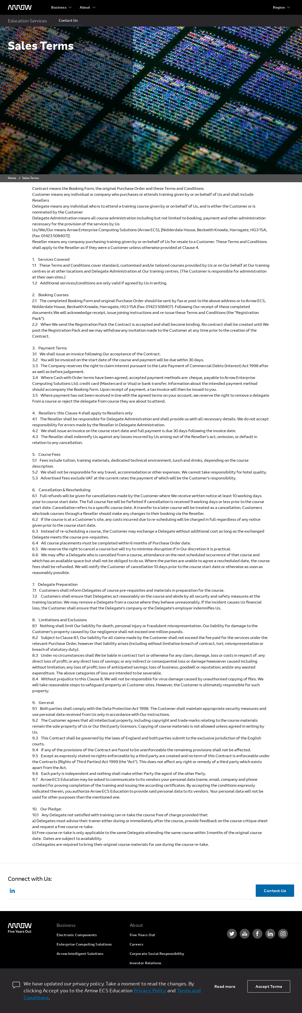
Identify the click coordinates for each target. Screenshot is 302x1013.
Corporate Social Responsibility (157, 953)
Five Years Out (142, 934)
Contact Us (68, 20)
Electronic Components (77, 934)
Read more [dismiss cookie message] (225, 986)
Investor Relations (145, 963)
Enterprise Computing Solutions (84, 944)
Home (12, 178)
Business (58, 7)
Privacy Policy (150, 990)
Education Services (27, 21)
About (85, 7)
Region (279, 7)
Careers (136, 944)
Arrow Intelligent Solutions (80, 953)
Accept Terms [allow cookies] (268, 986)
